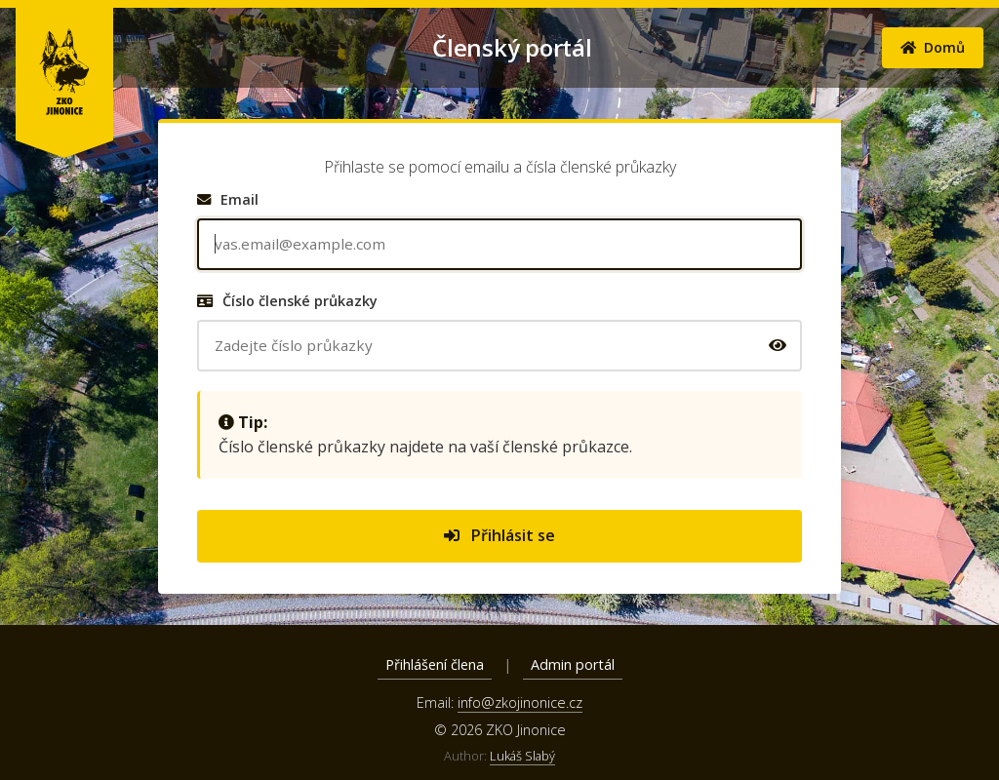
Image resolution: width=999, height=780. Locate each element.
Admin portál (573, 664)
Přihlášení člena (434, 664)
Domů (932, 47)
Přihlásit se (499, 535)
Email (228, 199)
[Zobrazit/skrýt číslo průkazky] (777, 345)
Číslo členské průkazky (287, 301)
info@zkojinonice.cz (520, 702)
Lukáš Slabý (522, 755)
